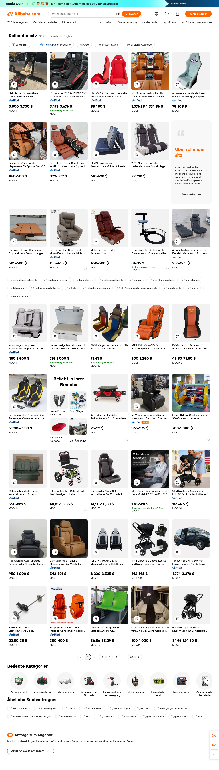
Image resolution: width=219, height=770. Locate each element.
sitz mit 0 (194, 288)
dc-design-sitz (48, 708)
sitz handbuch (67, 716)
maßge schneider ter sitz (46, 288)
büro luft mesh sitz (21, 708)
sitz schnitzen (191, 280)
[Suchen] (131, 14)
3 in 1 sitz (71, 708)
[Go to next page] (138, 657)
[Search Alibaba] (82, 14)
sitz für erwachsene (163, 280)
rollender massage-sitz (96, 288)
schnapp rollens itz (111, 280)
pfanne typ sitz (19, 296)
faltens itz (107, 716)
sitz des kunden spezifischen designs (30, 716)
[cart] (167, 14)
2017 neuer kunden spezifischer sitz (137, 288)
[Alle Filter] (19, 45)
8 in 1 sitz (143, 708)
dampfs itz (137, 280)
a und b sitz (128, 716)
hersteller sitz (84, 280)
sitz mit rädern (93, 708)
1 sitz (71, 288)
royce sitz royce (120, 708)
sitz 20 (88, 716)
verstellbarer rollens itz (23, 280)
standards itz (172, 288)
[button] (118, 14)
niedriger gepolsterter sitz (172, 708)
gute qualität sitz (153, 716)
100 (131, 657)
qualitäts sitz (179, 716)
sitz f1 (199, 716)
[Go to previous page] (80, 657)
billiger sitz (17, 288)
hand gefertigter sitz (56, 280)
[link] (214, 735)
